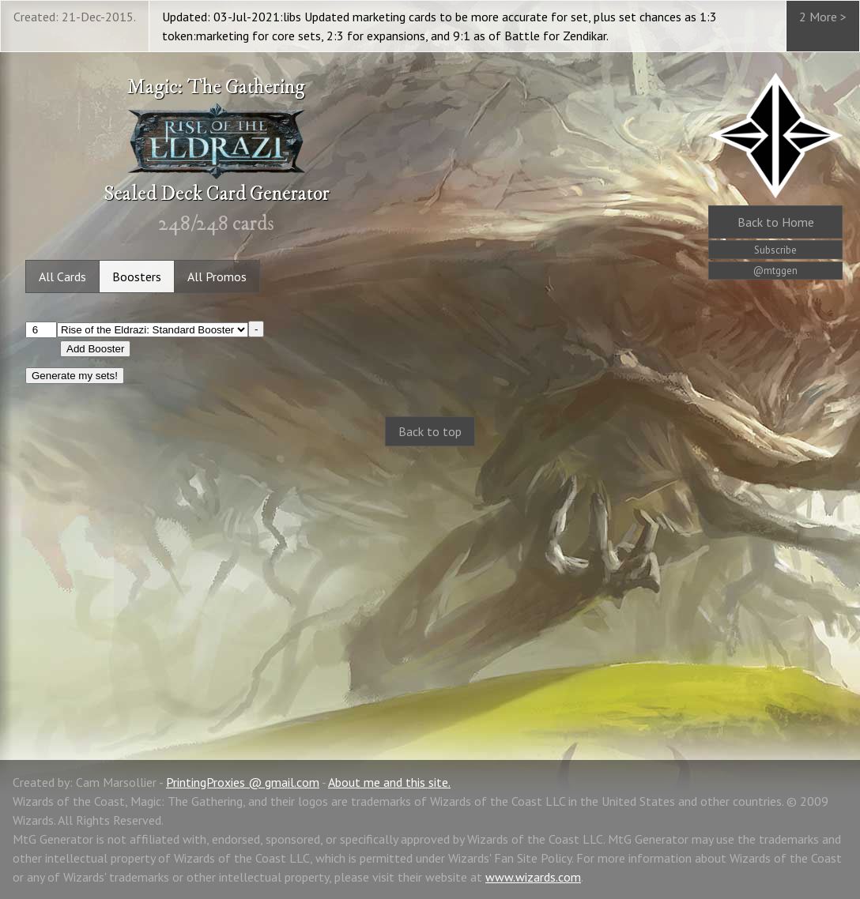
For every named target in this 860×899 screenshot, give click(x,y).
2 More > (823, 16)
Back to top (430, 431)
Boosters (136, 276)
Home (775, 222)
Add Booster (95, 349)
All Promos (217, 276)
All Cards (62, 276)
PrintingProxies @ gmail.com (242, 782)
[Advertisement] (430, 586)
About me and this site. (389, 782)
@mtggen (775, 270)
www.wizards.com (533, 877)
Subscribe (775, 250)
